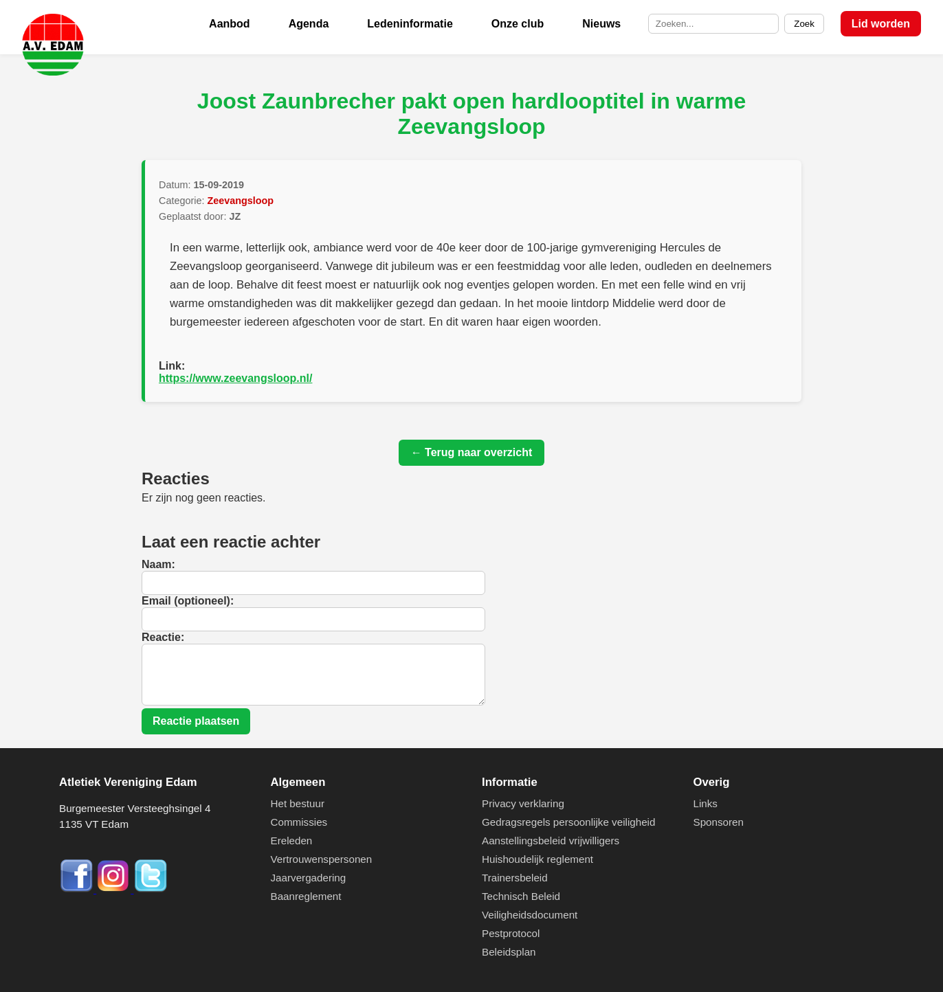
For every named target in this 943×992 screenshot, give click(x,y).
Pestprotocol (511, 933)
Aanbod (229, 24)
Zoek (804, 24)
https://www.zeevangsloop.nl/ (235, 378)
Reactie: (163, 637)
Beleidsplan (509, 952)
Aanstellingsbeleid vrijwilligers (550, 840)
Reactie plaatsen (196, 721)
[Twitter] (150, 889)
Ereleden (292, 840)
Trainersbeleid (515, 877)
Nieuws (601, 24)
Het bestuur (298, 803)
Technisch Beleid (521, 896)
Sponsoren (719, 822)
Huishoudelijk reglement (537, 859)
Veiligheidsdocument (529, 915)
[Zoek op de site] (713, 24)
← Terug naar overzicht (472, 452)
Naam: (158, 564)
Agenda (309, 24)
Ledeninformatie (409, 24)
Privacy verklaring (523, 803)
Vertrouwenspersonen (322, 859)
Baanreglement (306, 896)
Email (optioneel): (188, 601)
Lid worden (881, 24)
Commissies (299, 822)
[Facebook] (77, 889)
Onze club (517, 24)
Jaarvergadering (308, 877)
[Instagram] (114, 889)
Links (706, 803)
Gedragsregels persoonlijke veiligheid (568, 822)
